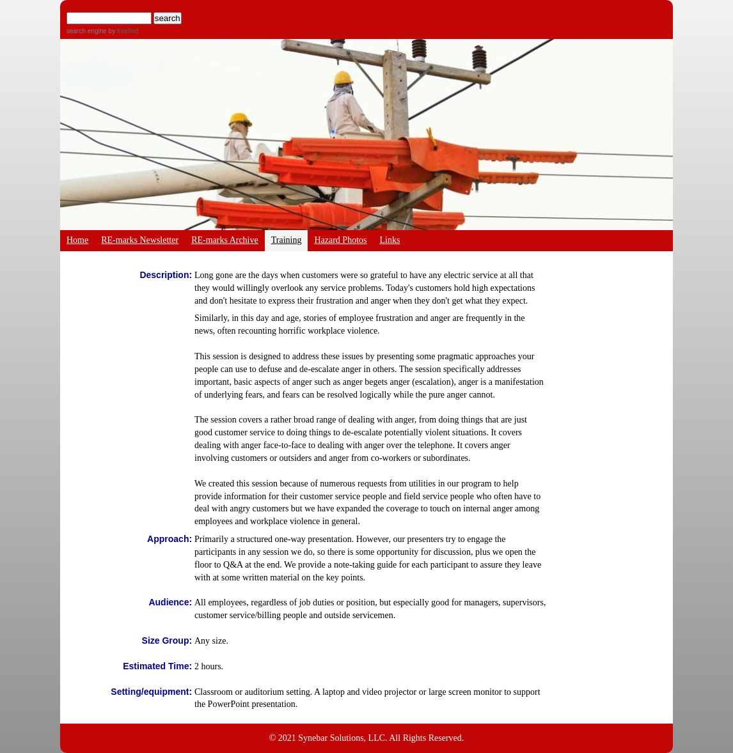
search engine (87, 31)
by (122, 31)
